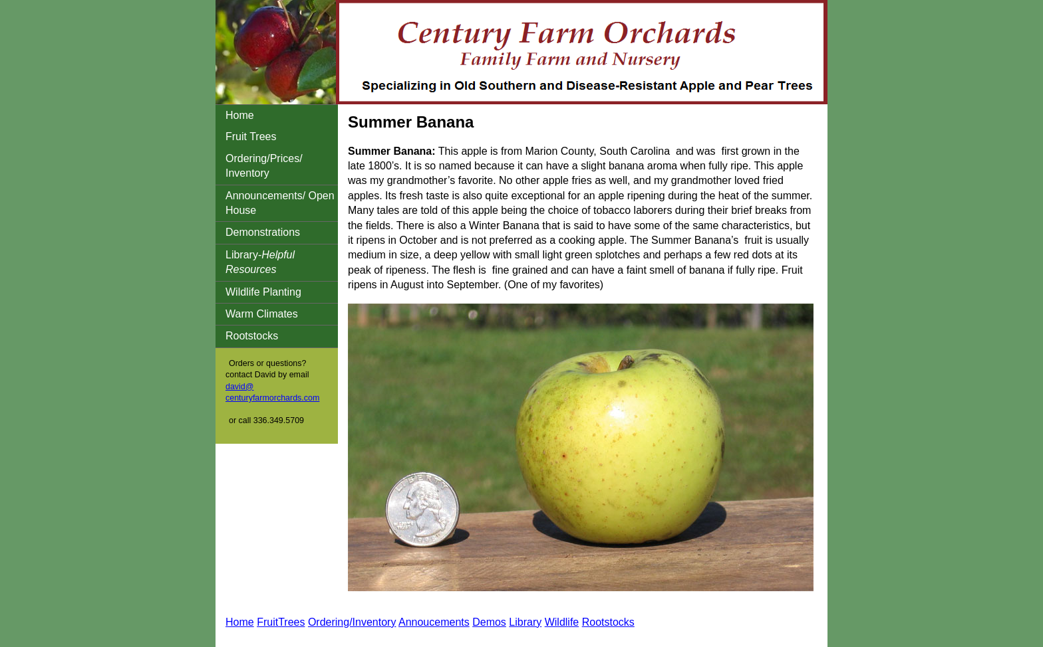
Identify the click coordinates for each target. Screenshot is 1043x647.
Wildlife (562, 622)
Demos (489, 622)
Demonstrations (262, 232)
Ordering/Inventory (352, 622)
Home (239, 115)
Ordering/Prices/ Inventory (264, 166)
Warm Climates (261, 314)
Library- (260, 262)
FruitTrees (281, 622)
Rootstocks (251, 335)
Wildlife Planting (263, 292)
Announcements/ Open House (280, 203)
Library (525, 622)
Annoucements (434, 622)
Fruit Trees (250, 136)
